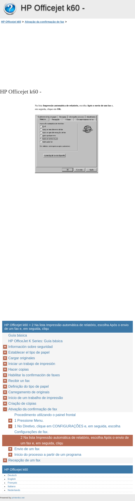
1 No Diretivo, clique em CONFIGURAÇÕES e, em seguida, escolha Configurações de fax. (67, 429)
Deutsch (12, 475)
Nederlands (14, 490)
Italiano (12, 486)
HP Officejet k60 (9, 8)
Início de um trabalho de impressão (35, 398)
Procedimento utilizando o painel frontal (45, 415)
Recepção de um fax (24, 460)
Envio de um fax (27, 449)
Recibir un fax (19, 381)
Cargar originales (21, 358)
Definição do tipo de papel (28, 386)
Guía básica (17, 335)
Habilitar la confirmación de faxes (34, 375)
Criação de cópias (22, 403)
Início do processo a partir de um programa (47, 454)
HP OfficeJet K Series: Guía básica (35, 341)
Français (12, 482)
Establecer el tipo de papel (29, 352)
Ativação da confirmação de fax (44, 21)
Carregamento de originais (29, 392)
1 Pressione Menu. (28, 420)
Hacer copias (18, 369)
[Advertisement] (39, 55)
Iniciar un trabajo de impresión (31, 364)
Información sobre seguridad (30, 347)
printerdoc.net (18, 497)
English (12, 479)
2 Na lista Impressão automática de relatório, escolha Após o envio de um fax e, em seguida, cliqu (75, 440)
